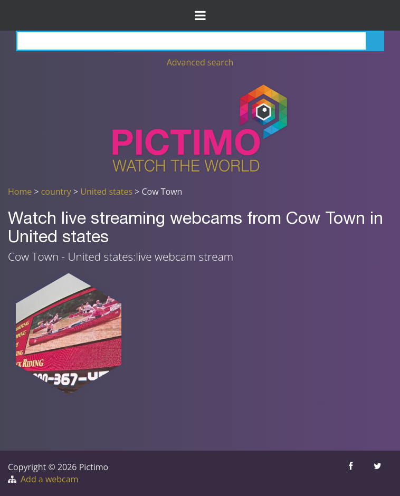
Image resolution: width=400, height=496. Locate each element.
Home (20, 191)
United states (106, 191)
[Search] (200, 41)
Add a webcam (49, 479)
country (56, 191)
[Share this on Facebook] (351, 473)
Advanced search (200, 62)
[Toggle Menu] (200, 15)
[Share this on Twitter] (378, 473)
